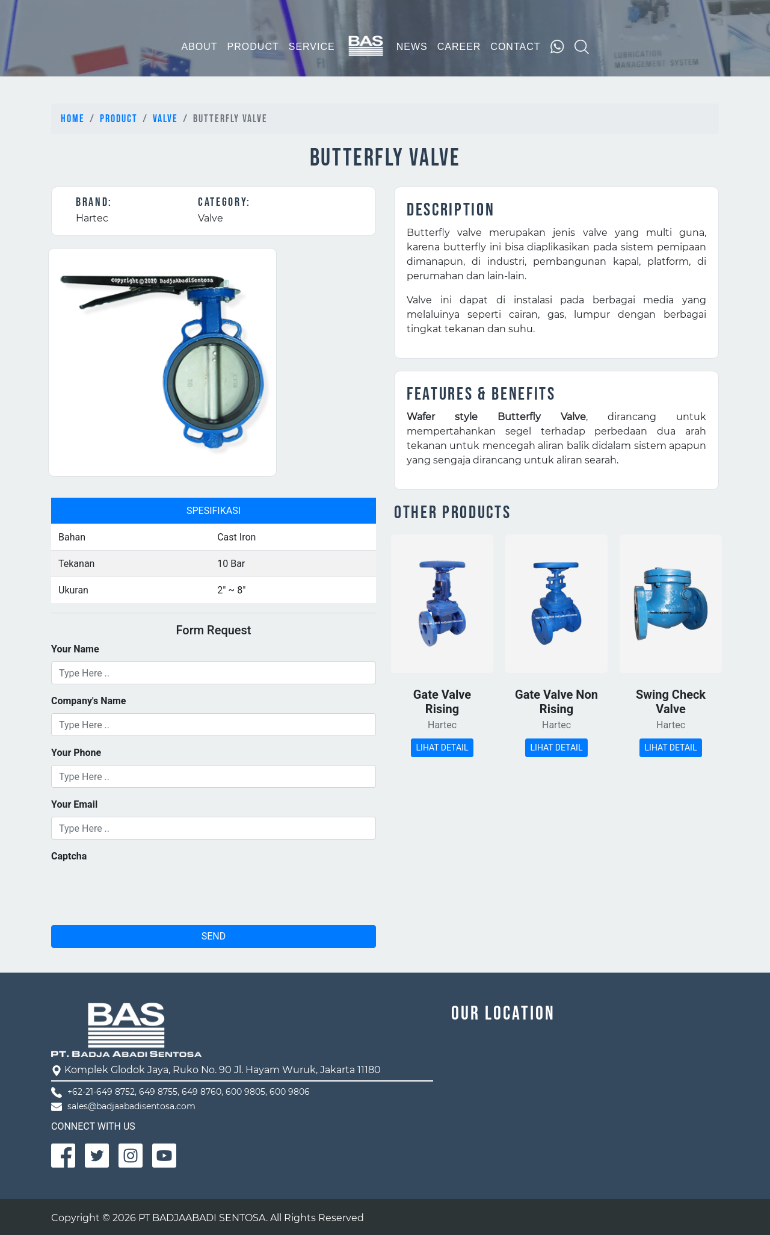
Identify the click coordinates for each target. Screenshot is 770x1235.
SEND (214, 936)
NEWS (412, 47)
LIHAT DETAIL (442, 747)
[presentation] (142, 891)
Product (119, 119)
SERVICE (312, 47)
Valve (165, 119)
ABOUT (199, 47)
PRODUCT (253, 47)
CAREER (459, 47)
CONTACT (515, 47)
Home (73, 119)
